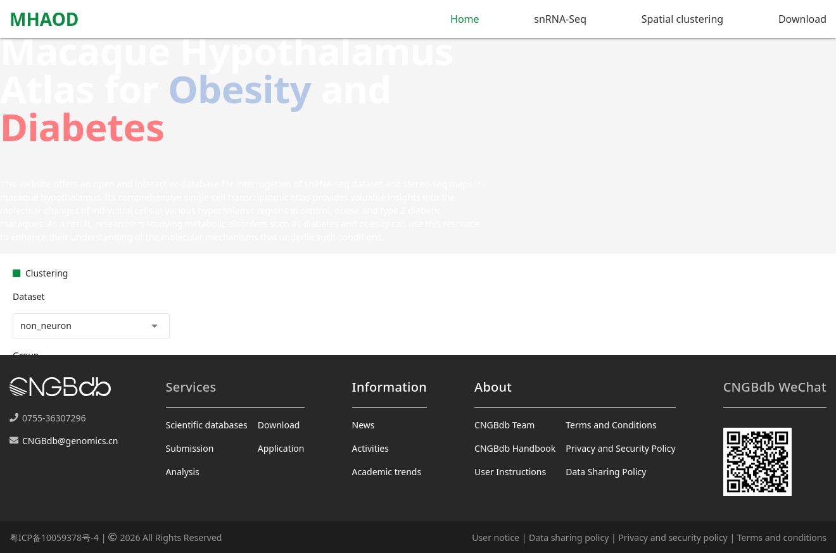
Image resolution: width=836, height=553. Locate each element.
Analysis (183, 472)
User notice (495, 537)
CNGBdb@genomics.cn (70, 441)
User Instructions (510, 472)
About (493, 386)
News (363, 425)
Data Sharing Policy (606, 472)
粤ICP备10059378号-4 (54, 537)
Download (802, 19)
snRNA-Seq (560, 19)
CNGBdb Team (504, 425)
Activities (370, 448)
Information (389, 386)
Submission (190, 448)
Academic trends (387, 472)
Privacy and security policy (672, 537)
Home (464, 19)
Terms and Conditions (611, 425)
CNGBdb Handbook (514, 448)
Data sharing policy (569, 537)
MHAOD (44, 19)
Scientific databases (207, 425)
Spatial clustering (682, 19)
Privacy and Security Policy (620, 448)
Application (281, 448)
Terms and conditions (781, 537)
